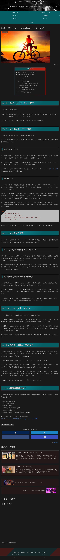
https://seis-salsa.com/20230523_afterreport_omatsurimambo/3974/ (19, 418)
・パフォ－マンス (23, 76)
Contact (44, 554)
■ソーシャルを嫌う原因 (24, 81)
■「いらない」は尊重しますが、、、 (27, 87)
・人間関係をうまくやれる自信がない (28, 85)
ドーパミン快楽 (54, 169)
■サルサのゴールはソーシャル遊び (26, 72)
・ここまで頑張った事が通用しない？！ (29, 83)
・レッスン (21, 79)
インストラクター (15, 554)
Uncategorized (5, 424)
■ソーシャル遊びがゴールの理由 (26, 74)
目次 (28, 68)
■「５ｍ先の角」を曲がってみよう (26, 89)
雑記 (12, 424)
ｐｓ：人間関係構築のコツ (24, 92)
